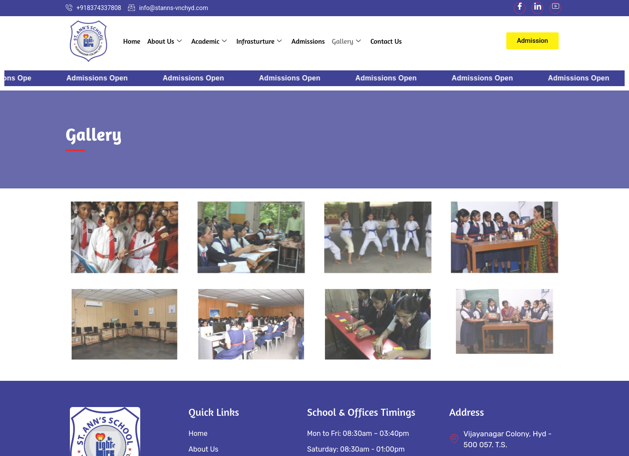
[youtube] (555, 8)
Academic (209, 41)
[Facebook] (519, 8)
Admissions (308, 41)
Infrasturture (259, 41)
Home (131, 41)
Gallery (346, 41)
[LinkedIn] (537, 8)
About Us (164, 41)
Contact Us (386, 41)
